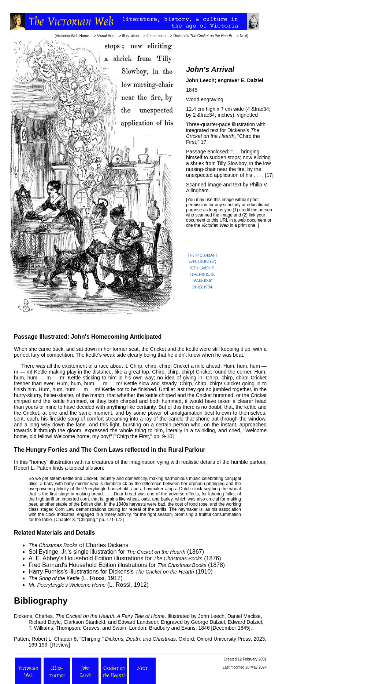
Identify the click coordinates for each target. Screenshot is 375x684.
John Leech (156, 36)
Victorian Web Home (72, 36)
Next (244, 36)
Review (60, 645)
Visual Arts (105, 36)
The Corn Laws (102, 450)
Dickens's (202, 36)
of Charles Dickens (79, 545)
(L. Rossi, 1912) (76, 578)
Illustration (130, 36)
